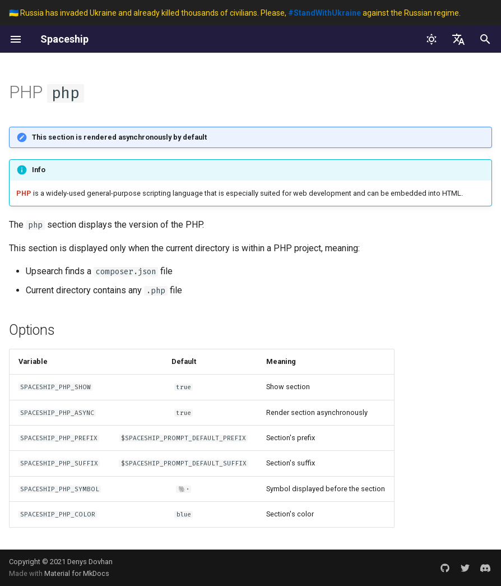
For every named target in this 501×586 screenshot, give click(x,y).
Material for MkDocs (76, 573)
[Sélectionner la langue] (458, 39)
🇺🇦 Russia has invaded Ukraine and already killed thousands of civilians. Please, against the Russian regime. (235, 12)
